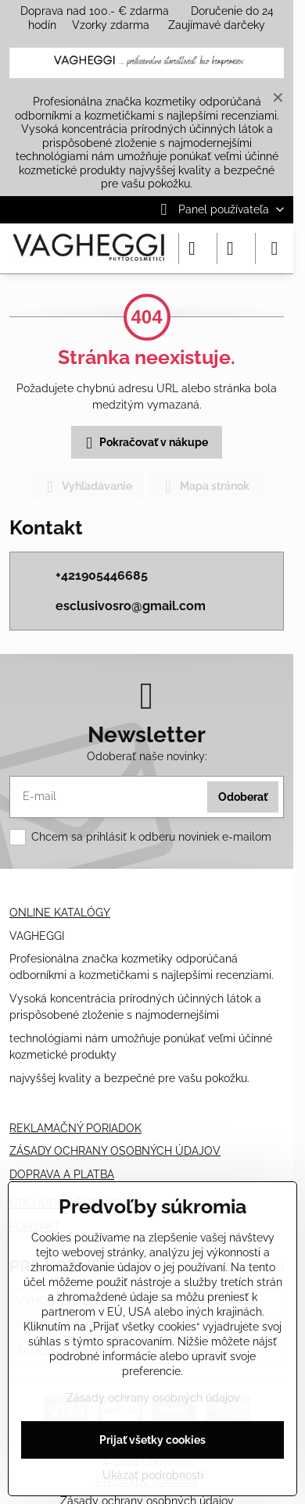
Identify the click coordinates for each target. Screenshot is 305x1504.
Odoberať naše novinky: (147, 756)
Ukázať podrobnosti (152, 1475)
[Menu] (274, 248)
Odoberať (242, 797)
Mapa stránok (204, 487)
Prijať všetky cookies (152, 1440)
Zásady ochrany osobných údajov (152, 1397)
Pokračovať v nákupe (144, 443)
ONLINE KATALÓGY (59, 912)
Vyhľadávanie (87, 487)
